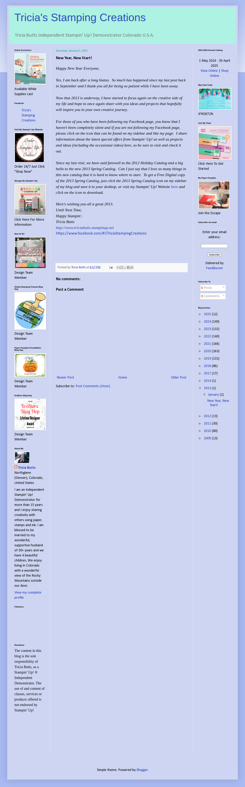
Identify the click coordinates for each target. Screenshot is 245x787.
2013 (208, 388)
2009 (208, 438)
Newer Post (65, 377)
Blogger (142, 770)
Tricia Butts (26, 468)
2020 (208, 351)
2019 (208, 358)
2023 (208, 329)
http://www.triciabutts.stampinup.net (85, 227)
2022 (208, 336)
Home (122, 377)
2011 (208, 423)
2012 (208, 416)
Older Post (178, 377)
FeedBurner (214, 268)
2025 (208, 314)
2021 (208, 344)
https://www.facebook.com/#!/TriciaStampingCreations (101, 233)
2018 (208, 366)
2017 (208, 373)
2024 (208, 321)
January (214, 395)
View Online (209, 71)
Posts (206, 288)
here (174, 186)
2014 (208, 381)
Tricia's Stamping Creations (80, 17)
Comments (210, 296)
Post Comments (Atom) (93, 386)
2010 (208, 431)
